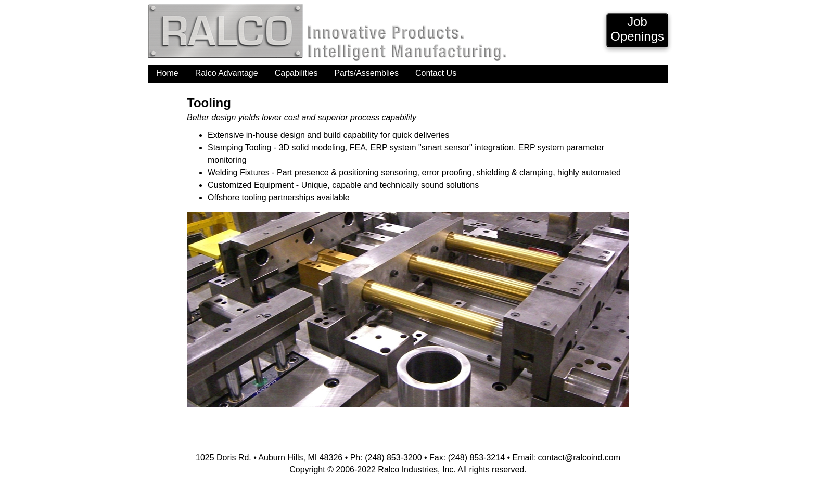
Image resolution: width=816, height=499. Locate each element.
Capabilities (296, 73)
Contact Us (435, 73)
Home (167, 73)
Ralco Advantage (226, 73)
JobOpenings (637, 29)
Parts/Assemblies (366, 73)
